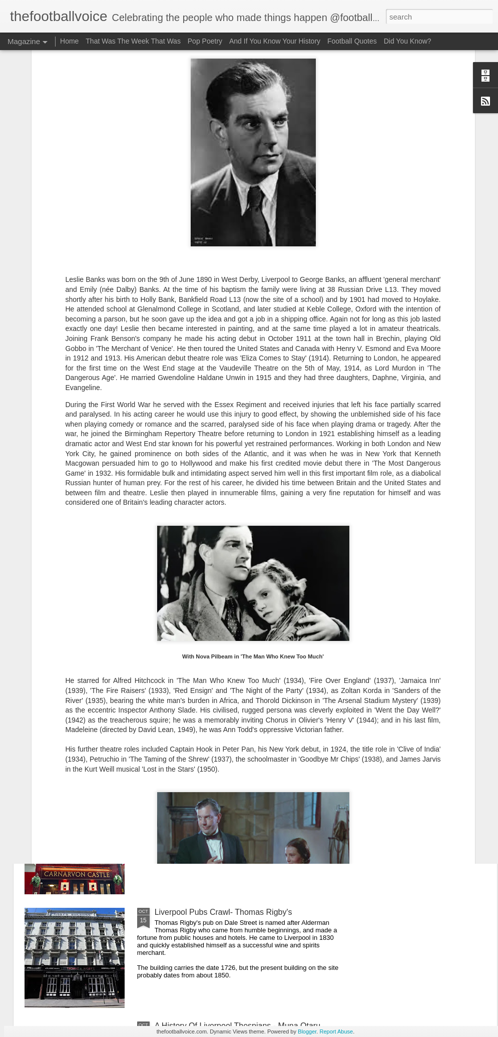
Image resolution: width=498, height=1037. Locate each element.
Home (69, 41)
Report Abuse (336, 1031)
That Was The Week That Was (133, 41)
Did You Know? (407, 41)
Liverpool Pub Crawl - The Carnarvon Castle (233, 798)
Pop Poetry (205, 41)
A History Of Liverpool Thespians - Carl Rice (233, 684)
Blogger (307, 1031)
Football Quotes (352, 41)
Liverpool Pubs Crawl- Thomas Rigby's (223, 912)
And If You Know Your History (274, 41)
